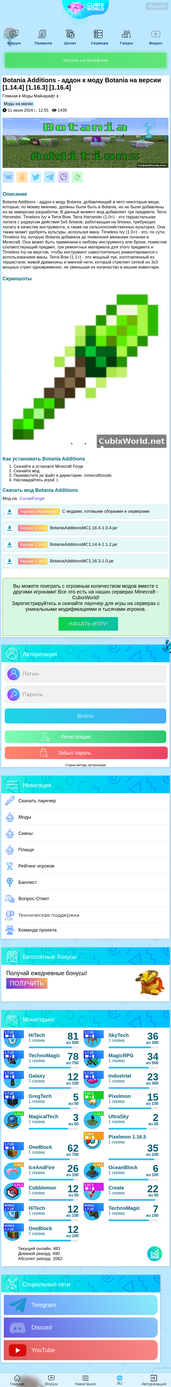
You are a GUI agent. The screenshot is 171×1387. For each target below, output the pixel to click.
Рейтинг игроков (29, 866)
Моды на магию (18, 104)
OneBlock (40, 1147)
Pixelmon (119, 1096)
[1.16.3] (36, 87)
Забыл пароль (65, 753)
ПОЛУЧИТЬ (27, 983)
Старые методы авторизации (85, 765)
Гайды (126, 41)
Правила (42, 41)
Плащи (19, 849)
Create (116, 1188)
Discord (30, 1328)
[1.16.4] (60, 87)
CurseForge (32, 498)
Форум (14, 41)
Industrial (119, 1076)
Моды (18, 817)
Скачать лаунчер (30, 801)
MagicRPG (121, 1055)
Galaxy (37, 1076)
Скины (19, 833)
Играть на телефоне (85, 60)
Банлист (21, 882)
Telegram (32, 1305)
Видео (156, 41)
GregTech (40, 1096)
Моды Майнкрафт (38, 96)
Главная (10, 96)
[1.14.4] (13, 87)
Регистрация (66, 737)
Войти (85, 716)
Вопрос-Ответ (27, 898)
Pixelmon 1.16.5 (127, 1137)
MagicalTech (44, 1116)
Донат (70, 41)
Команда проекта (31, 930)
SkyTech (118, 1035)
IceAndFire (41, 1167)
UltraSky (118, 1116)
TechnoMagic (44, 1055)
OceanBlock (123, 1167)
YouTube (32, 1350)
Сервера (98, 41)
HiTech (37, 1035)
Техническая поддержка (42, 915)
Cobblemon (42, 1188)
